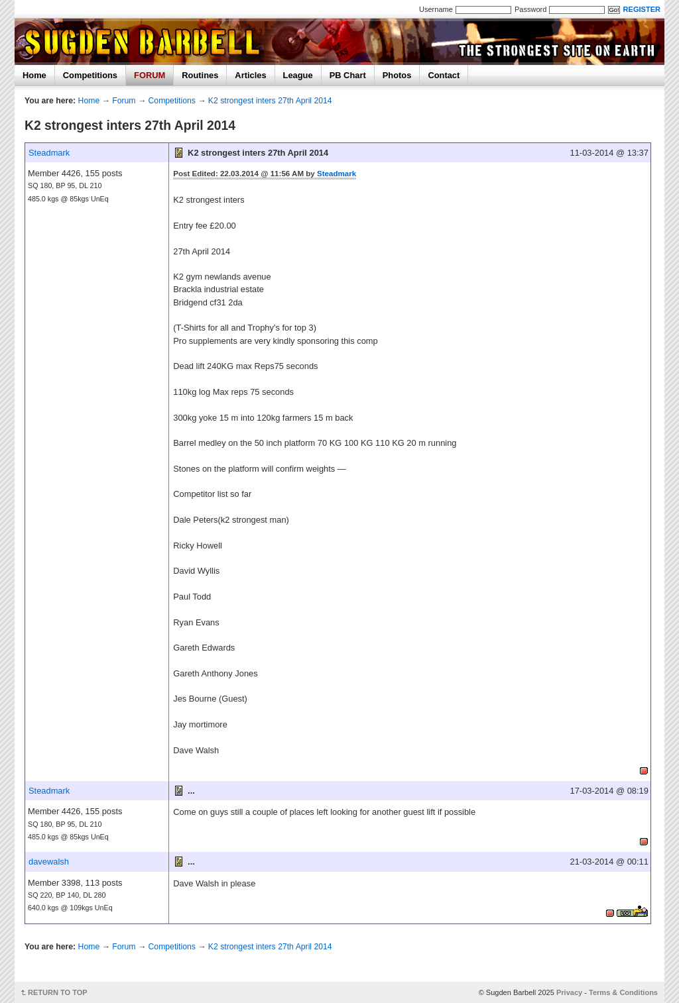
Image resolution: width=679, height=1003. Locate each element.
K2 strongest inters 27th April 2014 (270, 100)
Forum (123, 100)
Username (436, 9)
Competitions (90, 75)
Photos (397, 75)
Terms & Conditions (623, 992)
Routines (200, 75)
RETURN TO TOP (58, 992)
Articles (250, 75)
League (298, 75)
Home (34, 75)
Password (530, 9)
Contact (444, 75)
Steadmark (49, 153)
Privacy (569, 992)
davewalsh (49, 862)
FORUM (149, 75)
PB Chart (348, 75)
